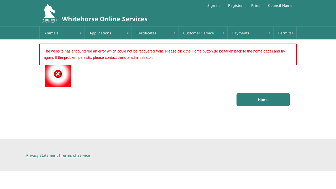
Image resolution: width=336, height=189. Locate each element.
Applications (100, 32)
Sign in (213, 5)
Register (235, 5)
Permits (285, 32)
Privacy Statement (42, 155)
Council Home (280, 5)
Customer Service (198, 32)
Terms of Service (75, 155)
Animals (51, 32)
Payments (240, 32)
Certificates (146, 32)
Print (255, 5)
